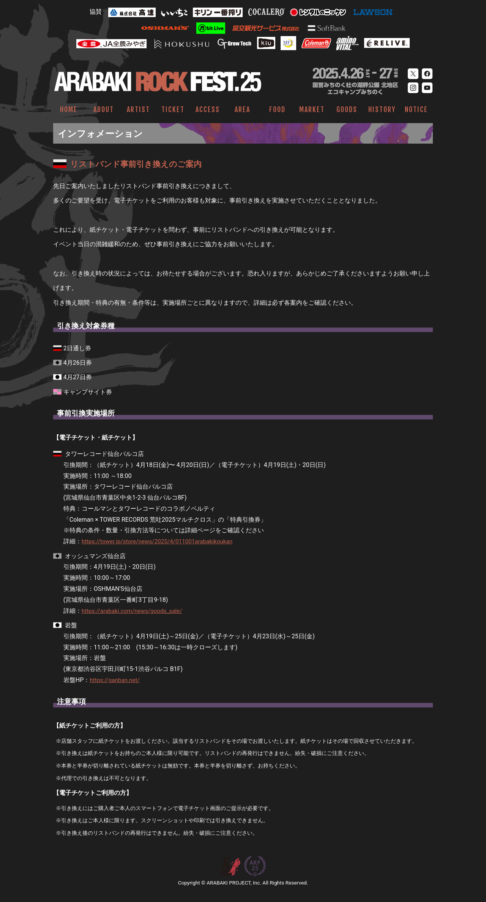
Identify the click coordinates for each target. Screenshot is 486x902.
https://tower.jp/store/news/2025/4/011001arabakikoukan (161, 541)
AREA (242, 109)
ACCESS (208, 109)
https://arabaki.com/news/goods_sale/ (134, 610)
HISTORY (382, 109)
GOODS (346, 109)
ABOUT (103, 109)
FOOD (277, 109)
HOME (68, 109)
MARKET (312, 109)
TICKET (173, 109)
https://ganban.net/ (116, 680)
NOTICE (416, 109)
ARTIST (138, 109)
